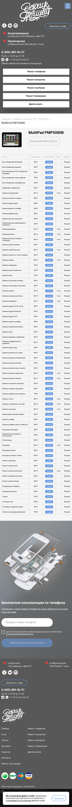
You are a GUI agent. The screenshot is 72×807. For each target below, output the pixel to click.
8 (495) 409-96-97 (12, 52)
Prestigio (43, 118)
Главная (6, 118)
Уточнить (49, 162)
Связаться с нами (57, 26)
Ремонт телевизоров (37, 746)
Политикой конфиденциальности (19, 634)
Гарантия (5, 752)
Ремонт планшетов (24, 118)
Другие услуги (34, 752)
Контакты (6, 758)
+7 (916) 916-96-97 (19, 60)
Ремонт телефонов (36, 728)
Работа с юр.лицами (11, 764)
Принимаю (59, 798)
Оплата (4, 740)
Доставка (6, 746)
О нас (4, 734)
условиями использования (18, 800)
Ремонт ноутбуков (36, 740)
